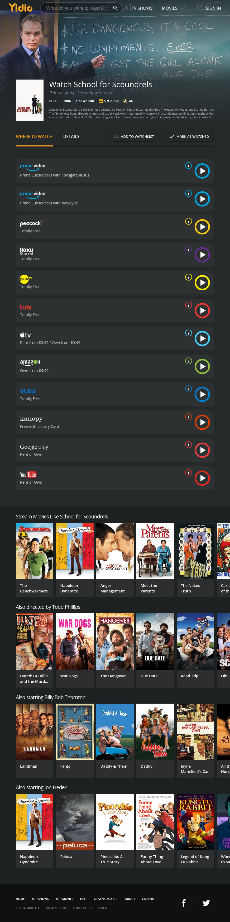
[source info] (187, 165)
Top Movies (64, 899)
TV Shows (142, 8)
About (130, 899)
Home (20, 899)
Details (71, 136)
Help (84, 899)
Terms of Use (83, 908)
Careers (148, 899)
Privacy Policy (56, 908)
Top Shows (40, 899)
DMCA (102, 908)
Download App (106, 899)
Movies (170, 8)
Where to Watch (34, 136)
